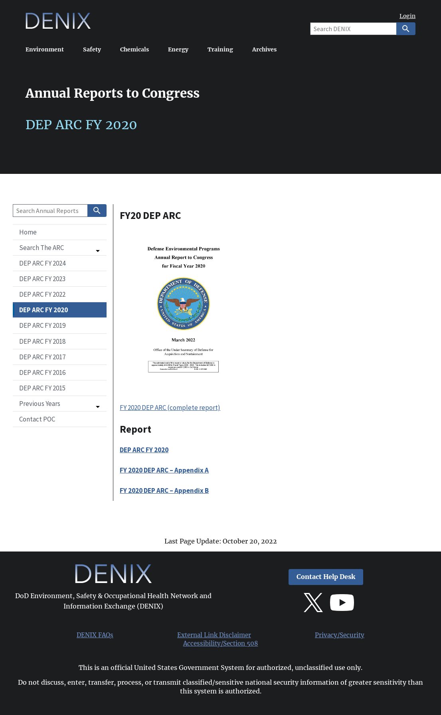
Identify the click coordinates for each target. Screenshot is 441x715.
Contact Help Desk (326, 577)
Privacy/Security (339, 635)
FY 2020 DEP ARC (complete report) (170, 407)
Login (407, 16)
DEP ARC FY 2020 (144, 449)
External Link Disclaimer (214, 635)
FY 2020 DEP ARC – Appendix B (164, 490)
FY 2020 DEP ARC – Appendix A (164, 470)
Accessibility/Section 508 (220, 643)
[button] (60, 247)
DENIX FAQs (95, 635)
